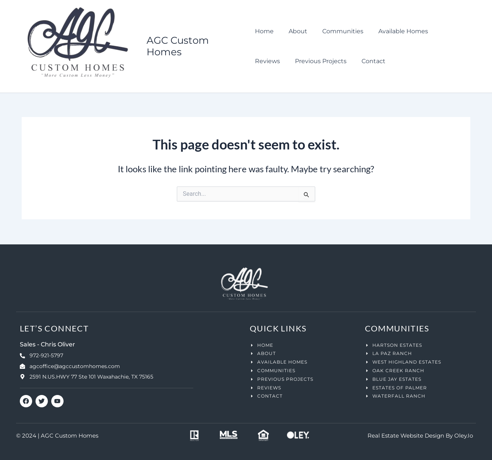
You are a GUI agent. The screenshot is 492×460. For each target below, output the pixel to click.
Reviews (443, 31)
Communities (336, 31)
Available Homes (394, 31)
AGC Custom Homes (178, 46)
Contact (330, 61)
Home (264, 31)
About (295, 31)
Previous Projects (281, 61)
